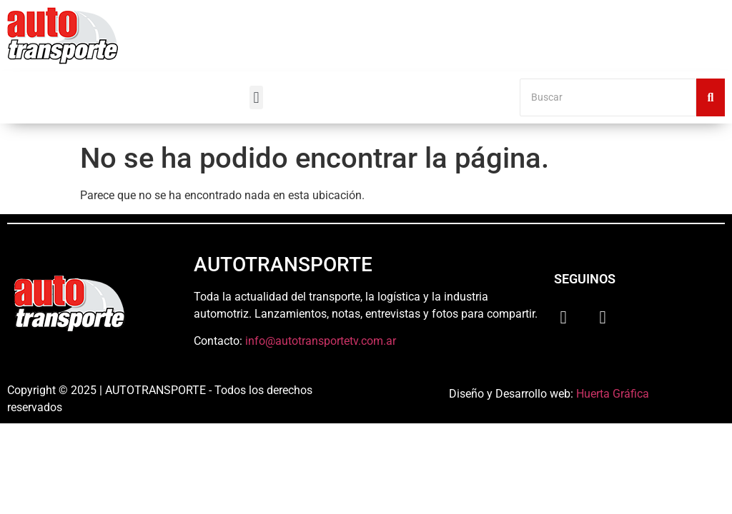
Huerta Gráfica (612, 393)
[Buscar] (608, 97)
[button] (256, 97)
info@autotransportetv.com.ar (320, 341)
